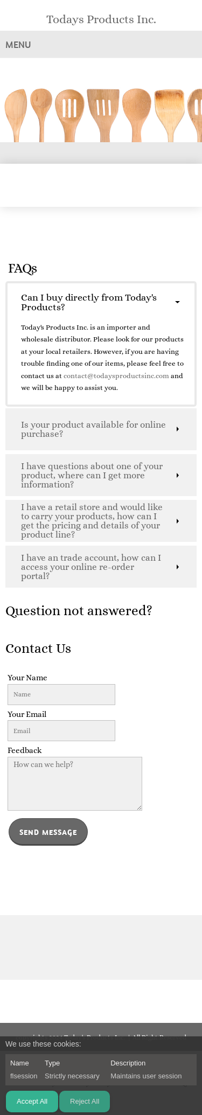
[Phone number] (85, 947)
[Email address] (101, 947)
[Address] (117, 947)
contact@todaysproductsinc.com (117, 376)
